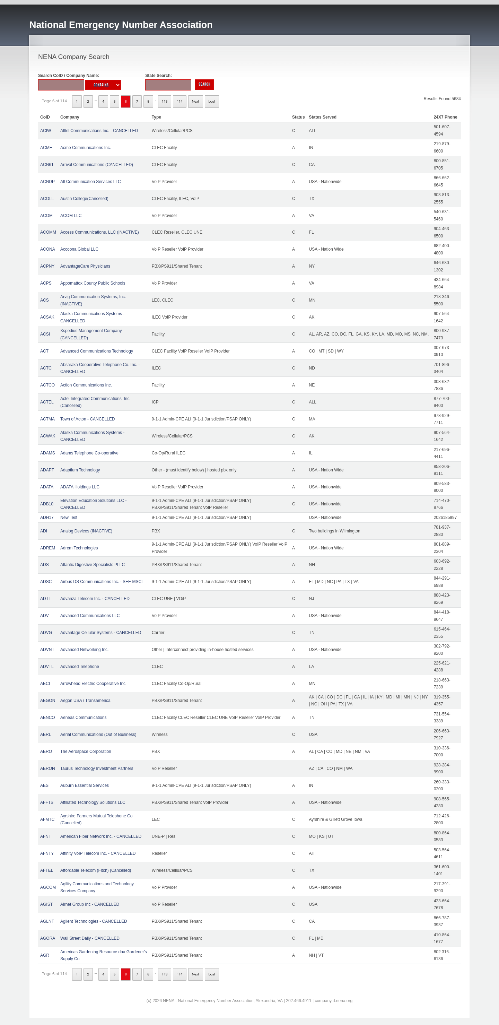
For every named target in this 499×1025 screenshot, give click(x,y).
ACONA (47, 249)
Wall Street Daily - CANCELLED (90, 938)
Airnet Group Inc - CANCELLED (89, 904)
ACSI (45, 334)
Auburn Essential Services (84, 785)
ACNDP (47, 181)
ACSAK (47, 317)
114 (180, 101)
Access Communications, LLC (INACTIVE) (99, 232)
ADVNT (47, 649)
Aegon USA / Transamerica (85, 700)
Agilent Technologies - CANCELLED (93, 921)
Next (195, 101)
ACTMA (47, 419)
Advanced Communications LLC (90, 615)
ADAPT (47, 470)
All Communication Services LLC (90, 181)
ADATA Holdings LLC (79, 487)
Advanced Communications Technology (96, 351)
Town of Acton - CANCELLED (87, 419)
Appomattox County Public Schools (92, 283)
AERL (45, 734)
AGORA (47, 938)
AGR (44, 955)
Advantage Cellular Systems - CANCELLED (100, 632)
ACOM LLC (70, 215)
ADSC (46, 581)
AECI (45, 683)
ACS (44, 300)
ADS (44, 564)
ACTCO (47, 385)
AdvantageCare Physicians (85, 266)
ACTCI (46, 368)
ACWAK (47, 436)
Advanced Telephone (79, 666)
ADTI (45, 598)
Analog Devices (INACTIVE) (86, 531)
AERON (47, 768)
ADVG (46, 632)
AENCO (47, 717)
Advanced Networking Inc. (84, 649)
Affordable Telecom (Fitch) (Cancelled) (95, 870)
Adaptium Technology (80, 470)
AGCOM (48, 887)
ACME (46, 147)
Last (212, 101)
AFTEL (46, 870)
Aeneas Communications (83, 717)
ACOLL (47, 198)
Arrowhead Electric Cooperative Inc (92, 683)
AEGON (47, 700)
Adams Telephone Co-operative (89, 453)
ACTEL (47, 402)
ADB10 (46, 504)
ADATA (46, 487)
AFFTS (46, 802)
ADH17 (47, 517)
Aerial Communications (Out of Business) (98, 734)
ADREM (47, 548)
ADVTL (47, 666)
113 (165, 101)
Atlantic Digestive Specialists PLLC (92, 564)
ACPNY (47, 266)
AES (44, 785)
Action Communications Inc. (86, 385)
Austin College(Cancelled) (84, 198)
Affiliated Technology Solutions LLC (92, 802)
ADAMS (47, 453)
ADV (44, 615)
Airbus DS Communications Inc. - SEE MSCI (101, 581)
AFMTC (47, 819)
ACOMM (48, 232)
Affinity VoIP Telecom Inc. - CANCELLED (97, 853)
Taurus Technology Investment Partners (96, 768)
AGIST (46, 904)
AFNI (45, 836)
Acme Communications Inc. (85, 147)
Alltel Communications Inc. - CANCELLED (99, 130)
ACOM (46, 215)
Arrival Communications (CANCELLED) (96, 164)
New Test (68, 517)
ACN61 (47, 164)
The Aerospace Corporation (85, 751)
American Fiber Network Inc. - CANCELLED (100, 836)
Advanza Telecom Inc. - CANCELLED (95, 598)
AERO (46, 751)
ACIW (45, 130)
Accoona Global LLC (79, 249)
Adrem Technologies (79, 548)
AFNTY (47, 853)
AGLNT (47, 921)
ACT (44, 351)
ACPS (46, 283)
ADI (43, 531)
